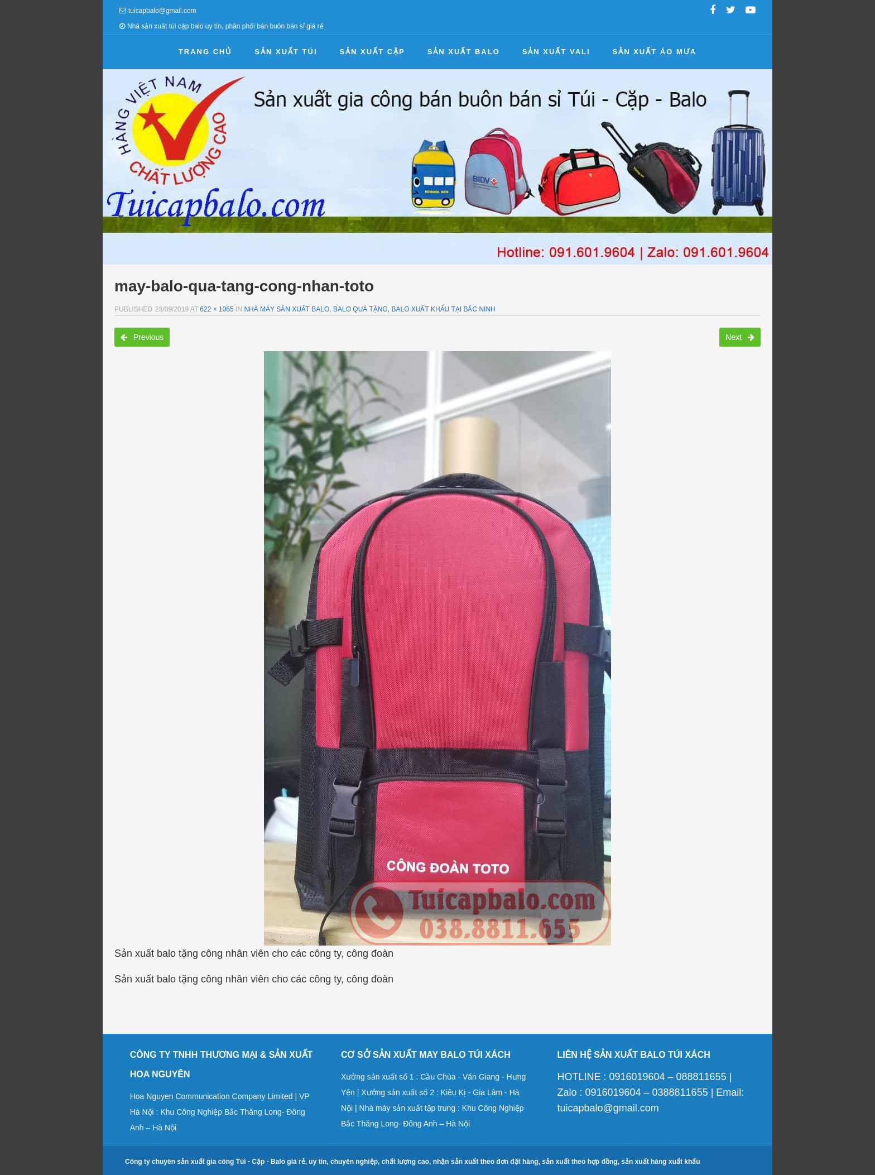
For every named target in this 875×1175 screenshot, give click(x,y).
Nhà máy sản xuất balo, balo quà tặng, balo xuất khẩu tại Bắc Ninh (369, 309)
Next (739, 337)
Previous (142, 337)
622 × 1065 (216, 309)
